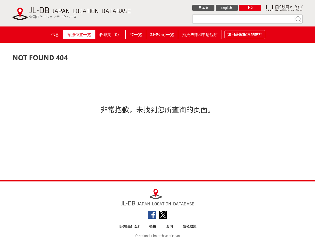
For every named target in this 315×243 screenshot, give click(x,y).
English (226, 7)
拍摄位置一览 (79, 34)
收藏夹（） (110, 34)
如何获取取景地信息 (245, 34)
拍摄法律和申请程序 (200, 34)
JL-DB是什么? (129, 226)
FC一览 (136, 34)
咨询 (169, 226)
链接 (152, 226)
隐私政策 (189, 226)
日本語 (203, 7)
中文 (250, 7)
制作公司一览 (162, 34)
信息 (55, 34)
